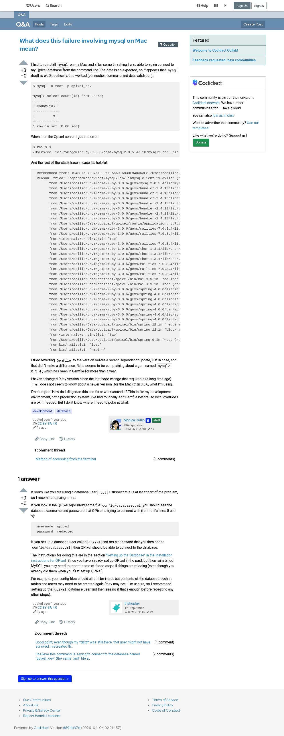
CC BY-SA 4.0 (47, 424)
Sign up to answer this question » (45, 679)
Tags (54, 24)
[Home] (16, 5)
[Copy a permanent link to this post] (45, 439)
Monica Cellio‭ (142, 420)
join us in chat (223, 115)
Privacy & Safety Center (42, 710)
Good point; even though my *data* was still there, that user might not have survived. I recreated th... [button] (93, 644)
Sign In (259, 6)
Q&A (22, 14)
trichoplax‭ (132, 603)
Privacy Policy (162, 705)
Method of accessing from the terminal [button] (66, 459)
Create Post (253, 24)
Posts (39, 24)
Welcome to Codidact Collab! (215, 50)
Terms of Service (165, 699)
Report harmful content (42, 715)
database (63, 411)
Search (53, 5)
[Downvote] (23, 83)
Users (33, 5)
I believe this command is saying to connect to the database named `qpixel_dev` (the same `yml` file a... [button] (88, 656)
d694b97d (71, 727)
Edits (68, 24)
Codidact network (206, 103)
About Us (30, 705)
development (42, 411)
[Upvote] (23, 63)
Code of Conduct (166, 710)
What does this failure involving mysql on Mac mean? (83, 44)
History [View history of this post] (67, 439)
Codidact (41, 727)
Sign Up (242, 6)
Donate (201, 142)
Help (202, 5)
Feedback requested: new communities (224, 60)
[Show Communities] (226, 5)
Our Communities (37, 699)
